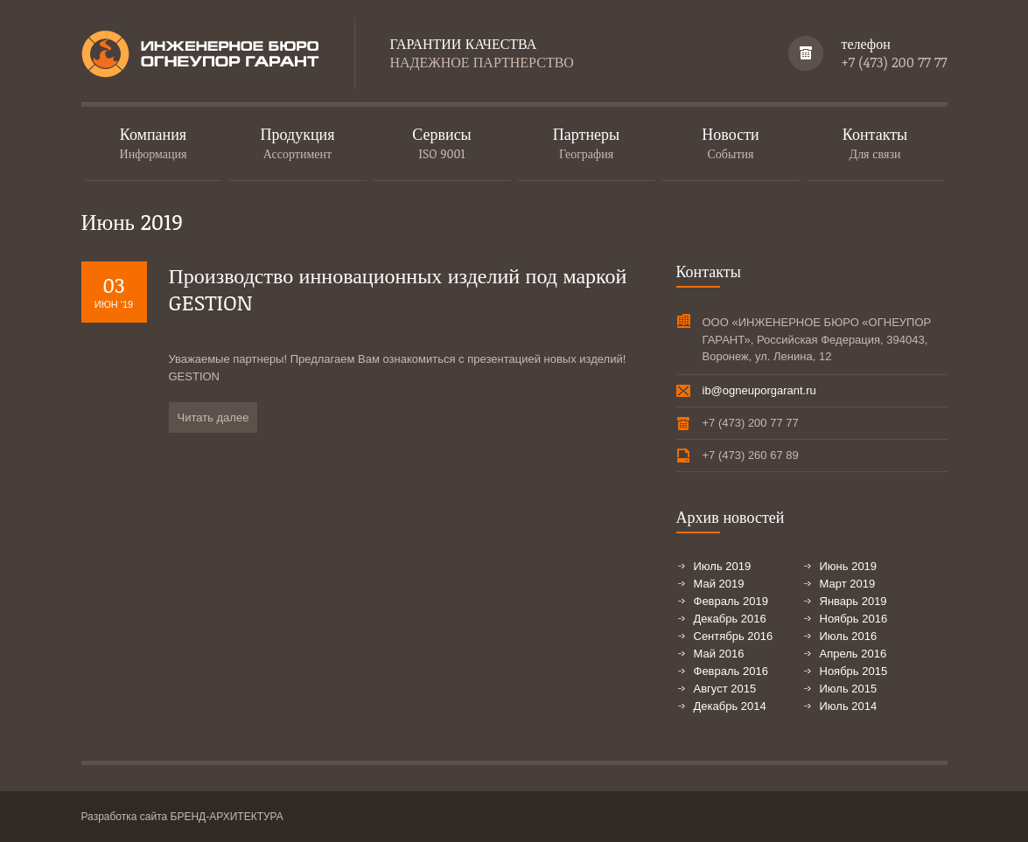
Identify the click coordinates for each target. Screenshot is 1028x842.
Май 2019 (719, 583)
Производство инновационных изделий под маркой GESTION (398, 289)
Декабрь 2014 (730, 706)
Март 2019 (848, 583)
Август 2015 (725, 688)
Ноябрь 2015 (854, 671)
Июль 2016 (849, 636)
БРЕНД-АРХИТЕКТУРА (227, 817)
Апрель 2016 (853, 653)
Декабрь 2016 (730, 618)
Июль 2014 (849, 706)
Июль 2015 (849, 688)
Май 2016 (719, 653)
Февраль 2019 (731, 601)
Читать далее (213, 417)
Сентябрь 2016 (733, 636)
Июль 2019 (723, 566)
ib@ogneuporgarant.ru (759, 390)
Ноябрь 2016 (854, 618)
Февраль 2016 (731, 671)
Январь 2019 (853, 601)
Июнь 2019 (849, 566)
